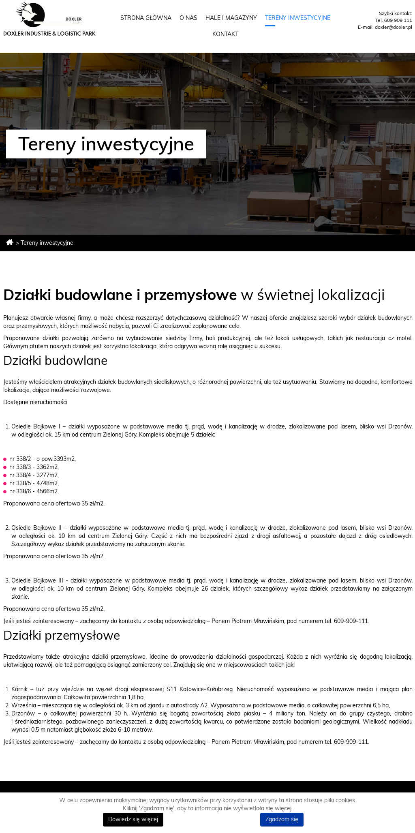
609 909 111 (398, 20)
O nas (188, 18)
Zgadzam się (281, 819)
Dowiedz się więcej (133, 819)
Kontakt (225, 34)
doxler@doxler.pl (393, 27)
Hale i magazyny (231, 18)
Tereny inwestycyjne (297, 18)
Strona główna (145, 18)
